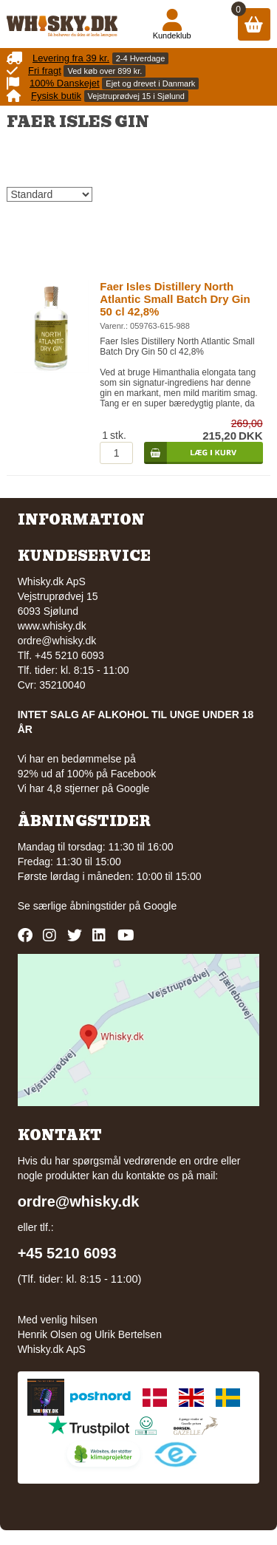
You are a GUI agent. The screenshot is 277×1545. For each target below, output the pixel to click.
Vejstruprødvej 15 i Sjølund (136, 96)
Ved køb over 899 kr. (104, 70)
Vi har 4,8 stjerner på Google (84, 788)
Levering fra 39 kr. (71, 58)
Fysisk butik (56, 95)
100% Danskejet (65, 83)
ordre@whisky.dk (57, 641)
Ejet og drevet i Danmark (150, 83)
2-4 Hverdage (140, 58)
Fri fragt (44, 70)
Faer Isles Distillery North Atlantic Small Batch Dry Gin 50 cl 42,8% (175, 299)
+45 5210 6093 (67, 1253)
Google (160, 906)
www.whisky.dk (52, 626)
